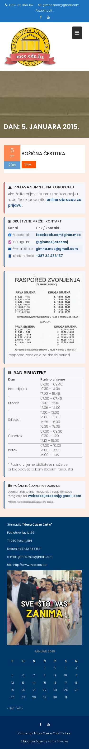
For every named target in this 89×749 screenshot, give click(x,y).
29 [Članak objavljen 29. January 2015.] (45, 697)
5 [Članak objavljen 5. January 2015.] (13, 675)
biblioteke (35, 373)
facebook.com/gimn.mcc (58, 234)
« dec (10, 708)
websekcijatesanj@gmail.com (54, 495)
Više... (28, 164)
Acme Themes (58, 741)
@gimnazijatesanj (52, 241)
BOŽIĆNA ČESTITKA (43, 153)
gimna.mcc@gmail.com (58, 5)
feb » (19, 708)
